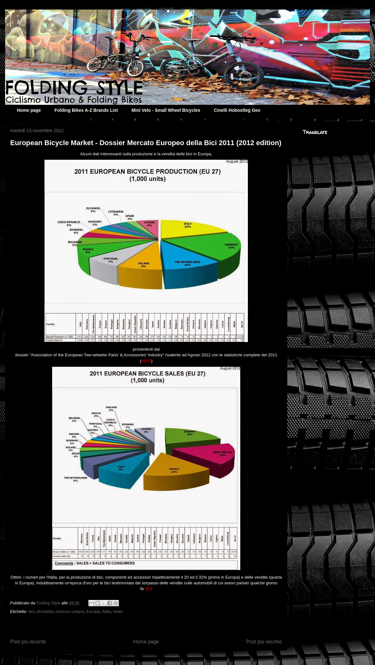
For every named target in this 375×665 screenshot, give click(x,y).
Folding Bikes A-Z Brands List (86, 110)
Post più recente (28, 641)
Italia (106, 611)
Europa (93, 611)
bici (32, 611)
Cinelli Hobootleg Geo (237, 110)
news (118, 611)
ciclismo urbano (69, 611)
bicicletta (45, 611)
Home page (29, 110)
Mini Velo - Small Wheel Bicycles (166, 110)
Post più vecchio (264, 641)
